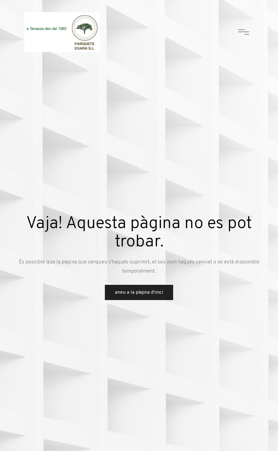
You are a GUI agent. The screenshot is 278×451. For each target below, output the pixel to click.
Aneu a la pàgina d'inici (139, 292)
